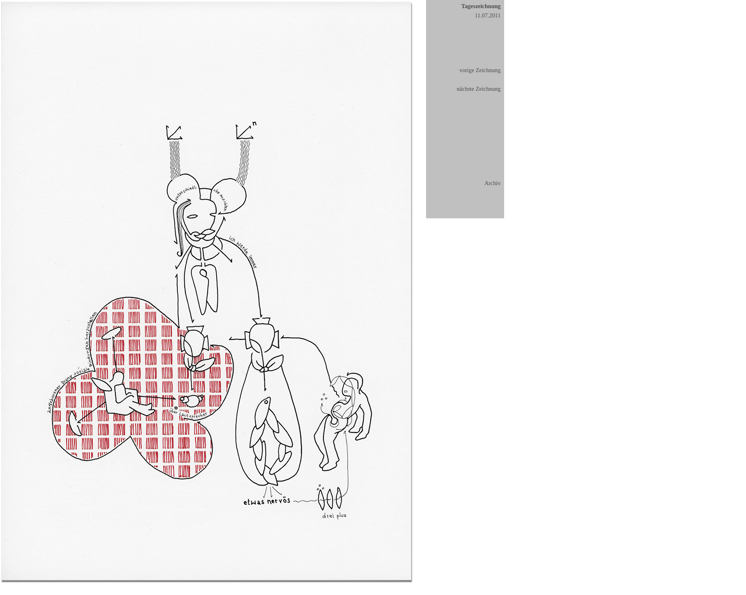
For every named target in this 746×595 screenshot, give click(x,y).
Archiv (492, 183)
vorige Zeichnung (480, 70)
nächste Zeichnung (479, 89)
